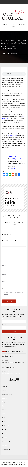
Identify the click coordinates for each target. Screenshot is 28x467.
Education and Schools (8, 410)
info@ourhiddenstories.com (11, 205)
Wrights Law (12, 156)
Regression (5, 433)
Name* (14, 320)
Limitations (5, 421)
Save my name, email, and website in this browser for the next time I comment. (14, 292)
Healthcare (5, 418)
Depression (5, 398)
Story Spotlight (6, 441)
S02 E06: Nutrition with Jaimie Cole (14, 351)
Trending (4, 445)
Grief (3, 414)
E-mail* (14, 326)
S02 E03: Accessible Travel (9, 367)
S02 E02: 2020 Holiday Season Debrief (12, 373)
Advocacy (4, 386)
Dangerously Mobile (7, 394)
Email (4, 274)
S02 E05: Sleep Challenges (9, 356)
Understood (12, 168)
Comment (5, 245)
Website (4, 281)
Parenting (4, 429)
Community (5, 390)
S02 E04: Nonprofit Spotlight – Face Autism (13, 362)
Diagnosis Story (6, 402)
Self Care (4, 437)
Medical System (6, 426)
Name (4, 265)
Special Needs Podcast (14, 337)
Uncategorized (6, 449)
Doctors (4, 406)
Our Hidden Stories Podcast (9, 48)
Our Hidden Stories (12, 135)
